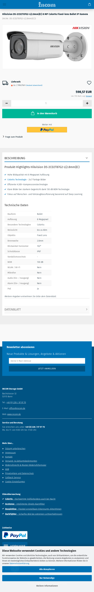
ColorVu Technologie (17, 179)
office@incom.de (17, 408)
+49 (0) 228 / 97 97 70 (16, 402)
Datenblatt (12, 309)
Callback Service (13, 477)
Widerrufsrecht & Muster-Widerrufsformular (25, 465)
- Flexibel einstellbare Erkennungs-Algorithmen (33, 509)
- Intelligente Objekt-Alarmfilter (25, 504)
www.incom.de (14, 414)
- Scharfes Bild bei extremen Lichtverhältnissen (33, 514)
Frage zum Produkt (14, 137)
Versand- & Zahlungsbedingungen (21, 461)
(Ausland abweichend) (34, 85)
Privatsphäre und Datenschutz (19, 473)
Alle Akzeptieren (47, 569)
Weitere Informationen (47, 586)
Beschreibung (14, 158)
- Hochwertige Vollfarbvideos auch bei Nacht (30, 499)
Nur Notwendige (47, 578)
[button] (6, 103)
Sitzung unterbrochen (15, 448)
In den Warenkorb (43, 113)
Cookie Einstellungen (15, 481)
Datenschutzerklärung (19, 563)
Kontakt (8, 457)
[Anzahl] (47, 103)
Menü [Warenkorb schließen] (4, 4)
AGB (7, 469)
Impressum (10, 452)
